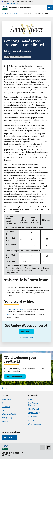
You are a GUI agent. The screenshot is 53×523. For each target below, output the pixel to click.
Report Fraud (33, 413)
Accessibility (6, 399)
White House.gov (34, 424)
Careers (4, 403)
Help (3, 410)
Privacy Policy (29, 337)
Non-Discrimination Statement (35, 404)
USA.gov (31, 420)
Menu (50, 8)
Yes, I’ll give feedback (15, 376)
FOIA (30, 399)
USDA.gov (32, 416)
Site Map (5, 421)
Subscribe (25, 331)
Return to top (7, 388)
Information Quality (9, 414)
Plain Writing (33, 409)
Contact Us (6, 407)
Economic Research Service (20, 7)
